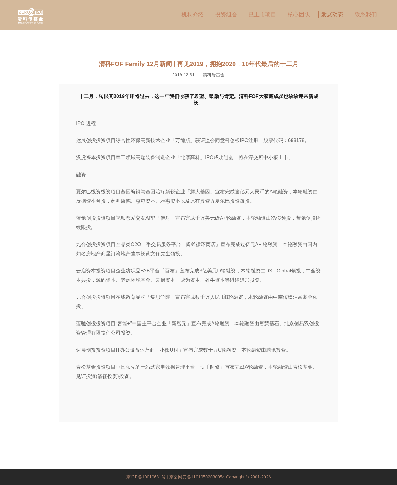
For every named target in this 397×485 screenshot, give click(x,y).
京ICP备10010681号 (146, 476)
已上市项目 (262, 14)
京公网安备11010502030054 (197, 476)
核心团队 (299, 14)
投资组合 (226, 14)
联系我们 (366, 14)
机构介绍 (192, 14)
